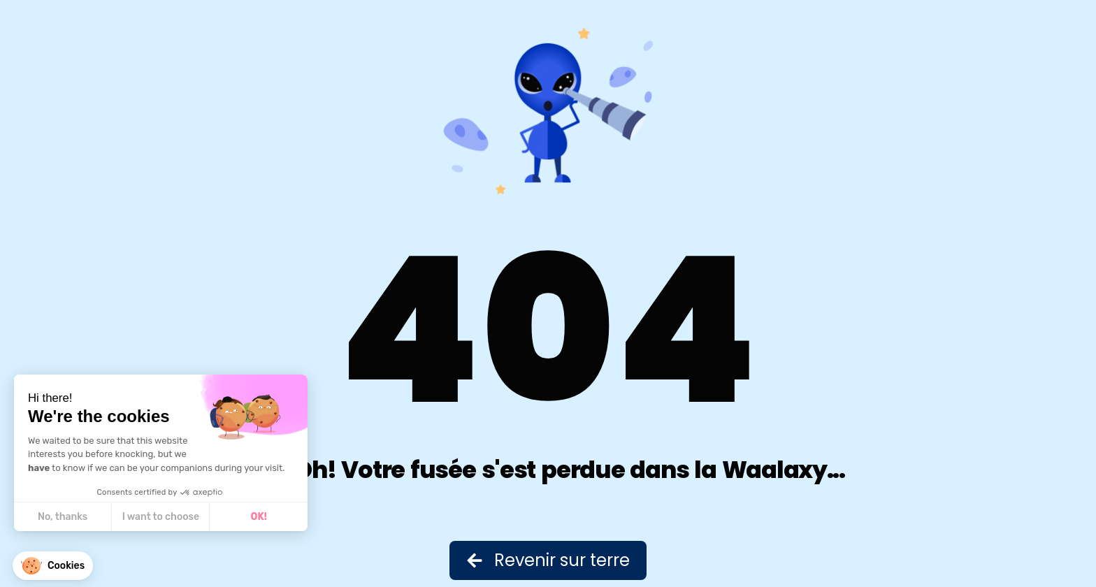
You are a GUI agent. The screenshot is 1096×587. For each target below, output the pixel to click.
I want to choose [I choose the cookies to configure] (160, 517)
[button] (53, 565)
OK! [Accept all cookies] (259, 517)
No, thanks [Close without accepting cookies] (62, 517)
